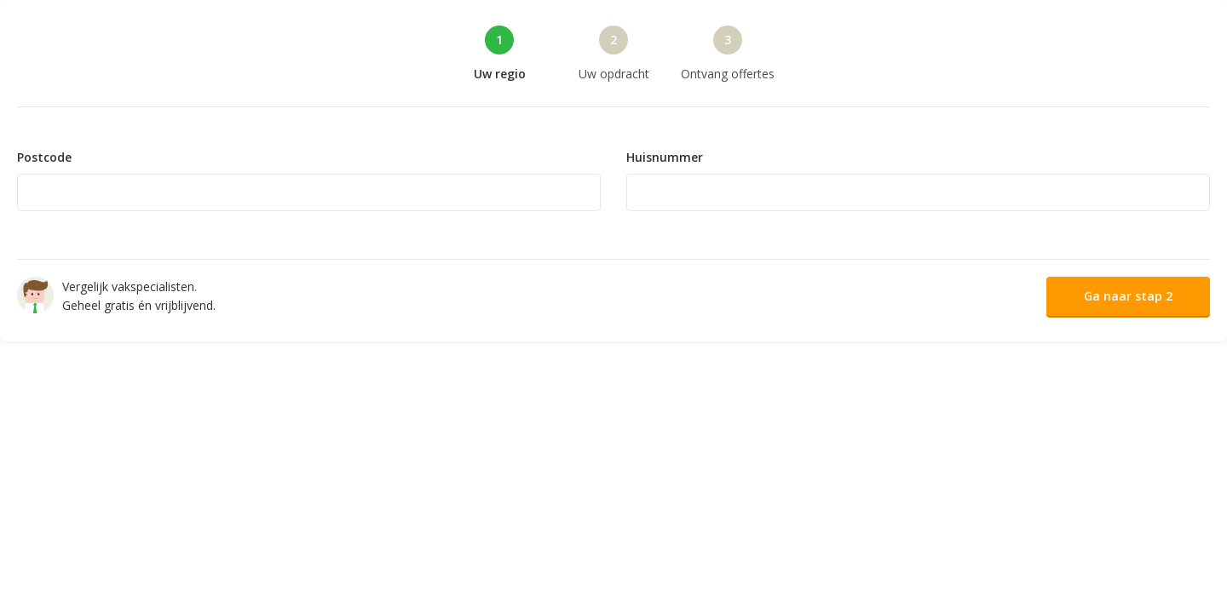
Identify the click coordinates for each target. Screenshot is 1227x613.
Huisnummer (664, 157)
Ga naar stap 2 (1128, 296)
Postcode (44, 157)
